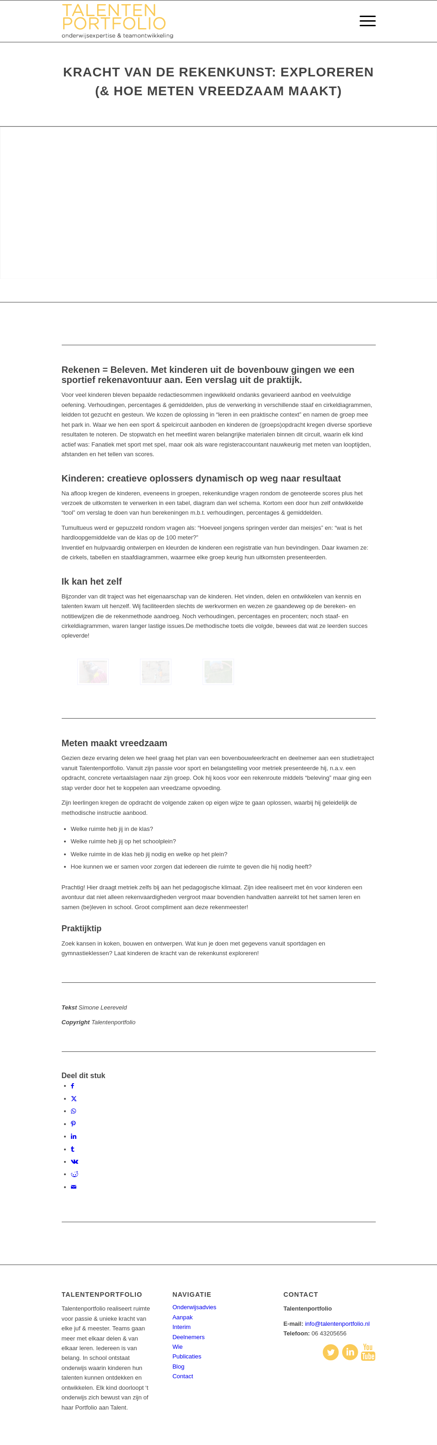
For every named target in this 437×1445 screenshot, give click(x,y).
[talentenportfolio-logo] (123, 21)
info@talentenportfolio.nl (337, 1323)
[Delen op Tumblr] (72, 1149)
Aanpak (182, 1317)
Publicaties (186, 1356)
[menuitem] (363, 21)
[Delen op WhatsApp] (73, 1111)
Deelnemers (188, 1337)
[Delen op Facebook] (72, 1085)
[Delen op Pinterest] (73, 1123)
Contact (182, 1376)
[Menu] (363, 21)
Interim (181, 1326)
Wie (177, 1346)
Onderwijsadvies (194, 1307)
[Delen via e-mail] (73, 1187)
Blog (178, 1366)
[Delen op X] (74, 1098)
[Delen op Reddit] (74, 1174)
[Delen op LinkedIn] (73, 1136)
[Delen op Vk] (74, 1161)
